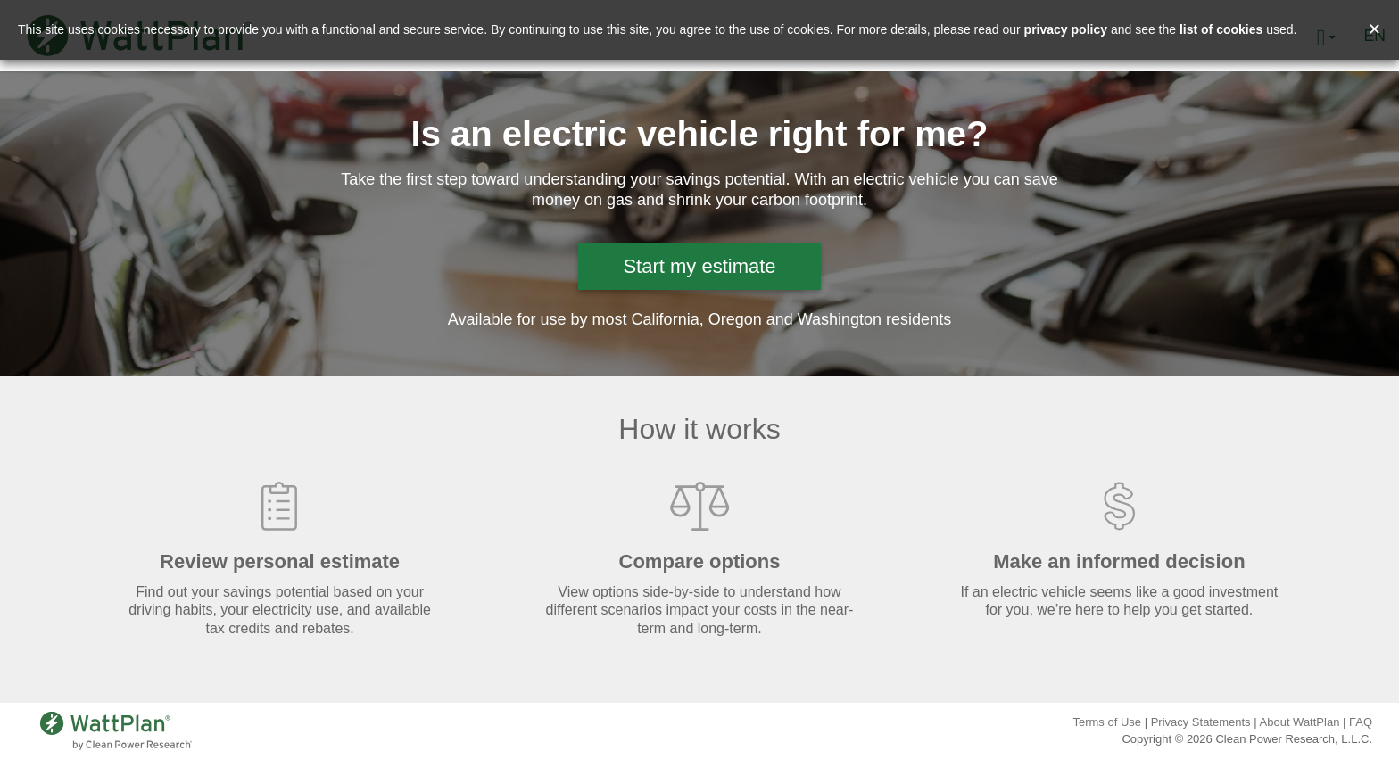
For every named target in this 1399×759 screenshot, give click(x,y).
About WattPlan (1300, 722)
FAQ (1360, 722)
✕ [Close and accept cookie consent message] (1374, 29)
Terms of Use (1106, 722)
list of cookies (1221, 29)
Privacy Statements (1201, 722)
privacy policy (1065, 29)
